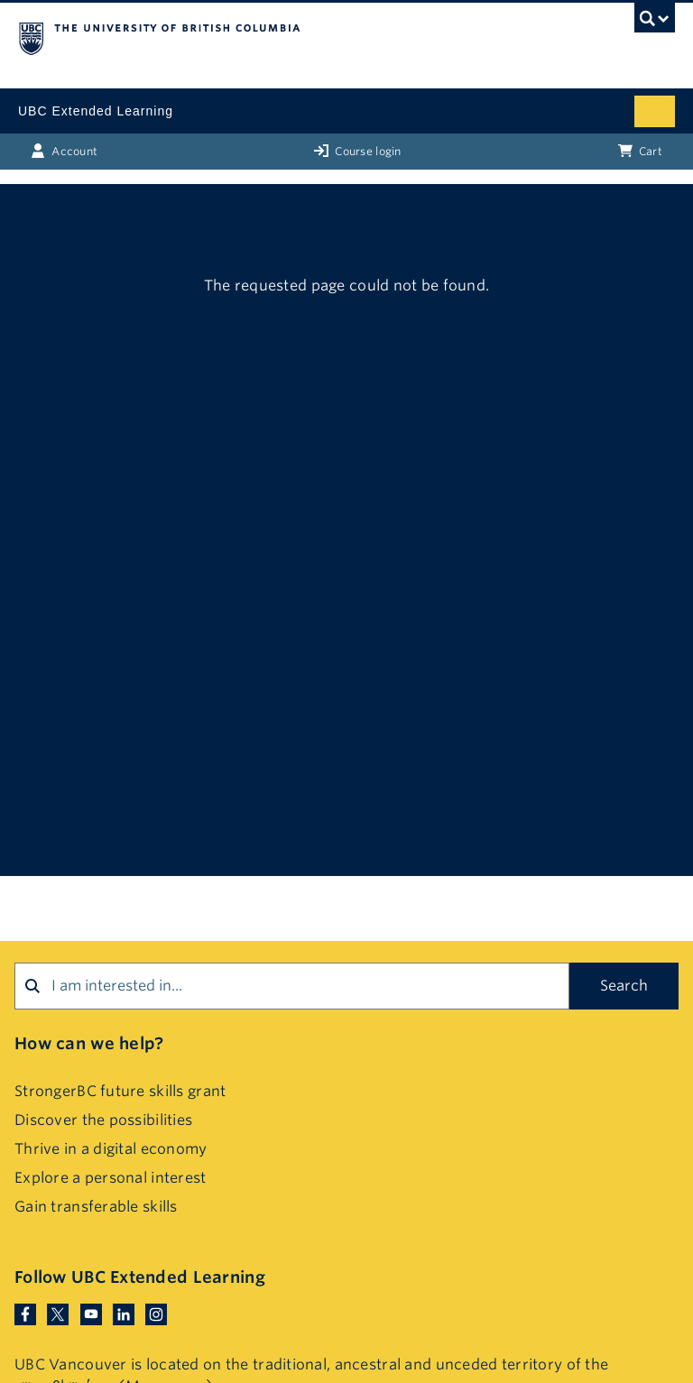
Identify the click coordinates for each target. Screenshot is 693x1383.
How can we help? (88, 1043)
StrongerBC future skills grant (120, 1091)
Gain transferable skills (96, 1206)
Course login (358, 150)
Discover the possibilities (103, 1120)
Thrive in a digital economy (111, 1148)
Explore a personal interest (110, 1177)
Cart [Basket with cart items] (640, 150)
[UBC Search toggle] (654, 22)
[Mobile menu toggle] (654, 111)
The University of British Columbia (248, 37)
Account (64, 150)
